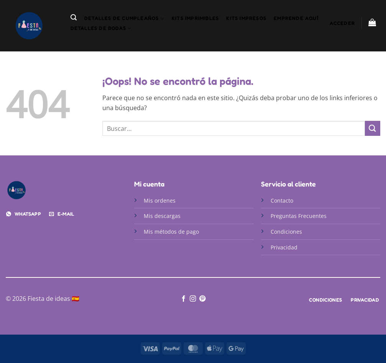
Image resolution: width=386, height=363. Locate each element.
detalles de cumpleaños (124, 18)
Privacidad (284, 247)
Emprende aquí (296, 18)
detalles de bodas (101, 28)
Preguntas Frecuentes (299, 215)
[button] (73, 17)
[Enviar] (372, 128)
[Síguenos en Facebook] (184, 298)
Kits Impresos (246, 18)
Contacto (283, 200)
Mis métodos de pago (171, 231)
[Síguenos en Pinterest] (202, 298)
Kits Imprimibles (195, 18)
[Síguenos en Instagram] (193, 298)
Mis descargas (162, 215)
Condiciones (286, 231)
